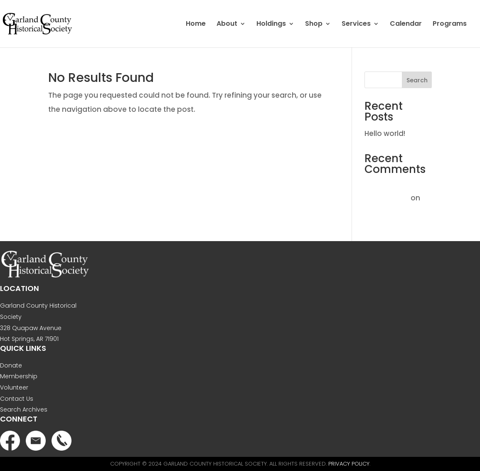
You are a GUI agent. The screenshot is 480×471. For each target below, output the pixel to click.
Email (36, 441)
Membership (18, 376)
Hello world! (384, 133)
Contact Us (16, 399)
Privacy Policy (348, 464)
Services (356, 24)
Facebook (10, 441)
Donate (11, 365)
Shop (313, 24)
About (227, 24)
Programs (450, 24)
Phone (61, 441)
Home (196, 24)
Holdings (271, 24)
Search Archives (23, 409)
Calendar (406, 24)
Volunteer (14, 387)
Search (417, 80)
